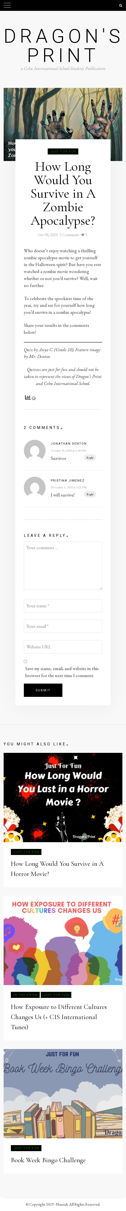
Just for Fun (63, 151)
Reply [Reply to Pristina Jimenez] (90, 494)
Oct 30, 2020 (48, 234)
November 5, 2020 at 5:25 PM (69, 487)
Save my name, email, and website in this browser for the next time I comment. (62, 672)
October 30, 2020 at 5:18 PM (68, 450)
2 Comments (69, 234)
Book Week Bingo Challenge (48, 1160)
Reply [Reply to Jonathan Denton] (90, 457)
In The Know (25, 995)
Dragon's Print (64, 46)
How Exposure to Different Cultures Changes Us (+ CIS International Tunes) (59, 1017)
